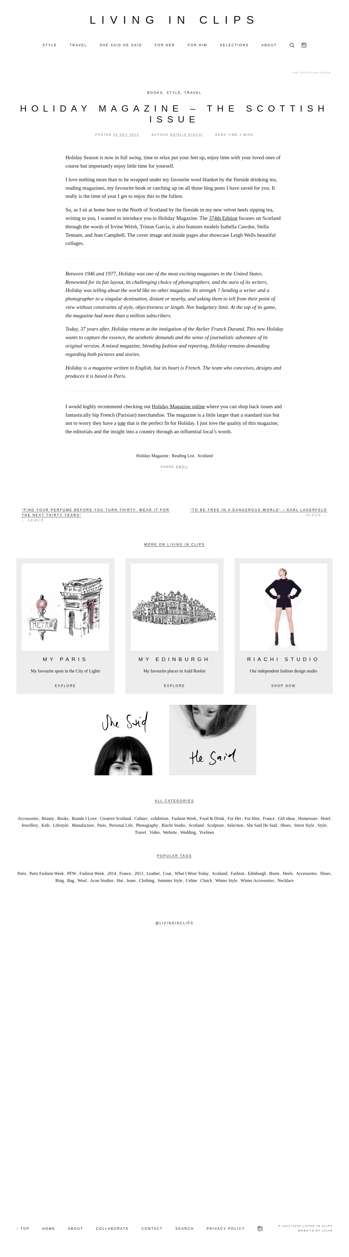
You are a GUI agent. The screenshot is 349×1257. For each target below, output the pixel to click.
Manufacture (83, 827)
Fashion (238, 875)
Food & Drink (212, 820)
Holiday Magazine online (178, 408)
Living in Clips (174, 20)
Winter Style (226, 882)
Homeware (307, 820)
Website (170, 834)
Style (174, 95)
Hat (120, 882)
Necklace (285, 882)
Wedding (188, 834)
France (269, 820)
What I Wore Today (191, 875)
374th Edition (223, 220)
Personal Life (121, 827)
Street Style (304, 827)
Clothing (146, 882)
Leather (153, 875)
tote (122, 425)
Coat (167, 875)
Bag (70, 882)
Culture (141, 820)
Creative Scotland (115, 820)
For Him (252, 820)
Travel (193, 95)
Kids (45, 827)
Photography (147, 827)
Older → (258, 514)
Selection (235, 827)
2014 (111, 875)
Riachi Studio (173, 827)
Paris (101, 827)
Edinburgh (257, 875)
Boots (274, 875)
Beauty (48, 820)
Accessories (27, 820)
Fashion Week (184, 820)
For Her (234, 820)
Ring (59, 882)
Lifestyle (60, 827)
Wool (82, 882)
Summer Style (170, 882)
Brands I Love (84, 820)
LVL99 (327, 1232)
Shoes (285, 827)
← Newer (96, 517)
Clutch (206, 882)
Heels (288, 875)
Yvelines (206, 834)
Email (182, 469)
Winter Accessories (257, 882)
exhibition (160, 820)
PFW (71, 875)
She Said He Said (262, 827)
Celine (191, 882)
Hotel (325, 820)
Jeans (131, 882)
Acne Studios (101, 882)
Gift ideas (286, 820)
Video (154, 834)
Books (155, 95)
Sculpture (215, 827)
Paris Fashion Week (46, 875)
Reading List (183, 458)
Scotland (205, 458)
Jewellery (29, 827)
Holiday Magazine (152, 458)
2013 (138, 875)
